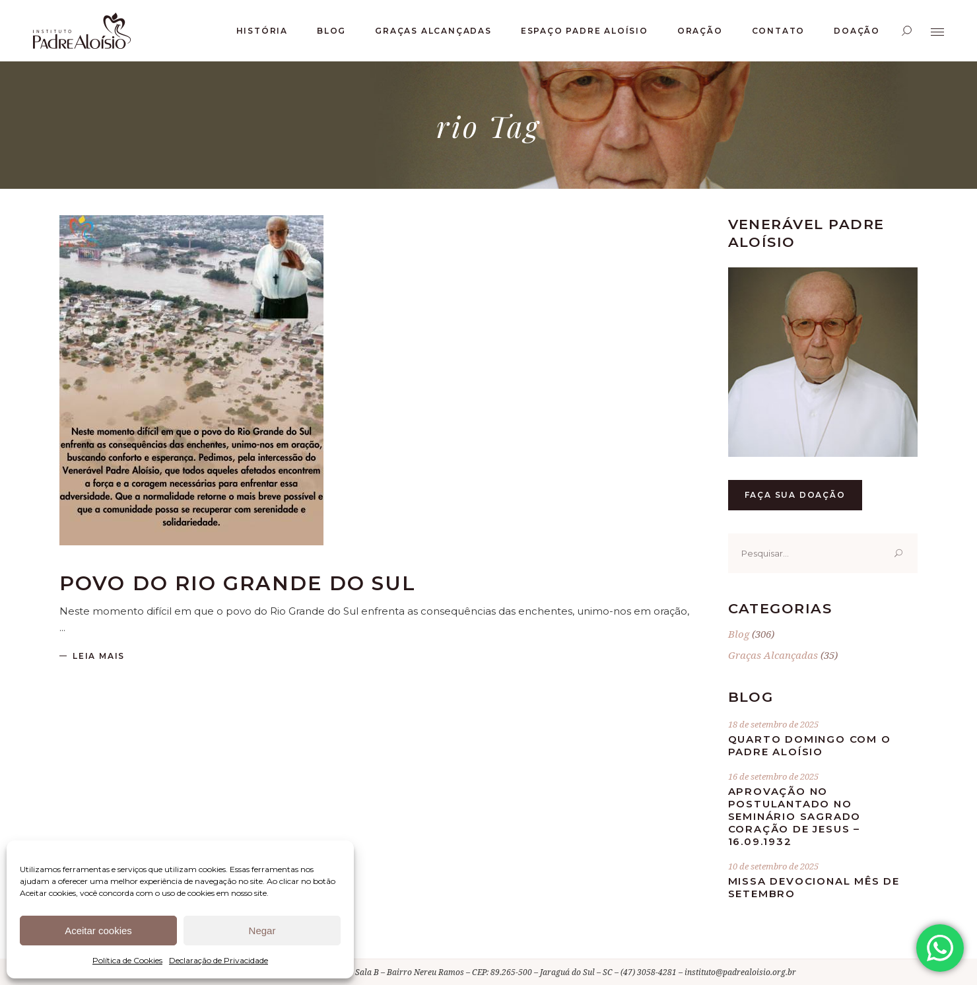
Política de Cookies (127, 960)
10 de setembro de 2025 (773, 866)
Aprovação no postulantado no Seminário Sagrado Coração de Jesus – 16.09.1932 (794, 816)
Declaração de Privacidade (218, 960)
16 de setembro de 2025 (773, 776)
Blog (738, 633)
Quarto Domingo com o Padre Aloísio (809, 745)
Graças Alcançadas (773, 655)
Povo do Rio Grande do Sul (238, 583)
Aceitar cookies (98, 930)
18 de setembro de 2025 (773, 724)
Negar (262, 930)
